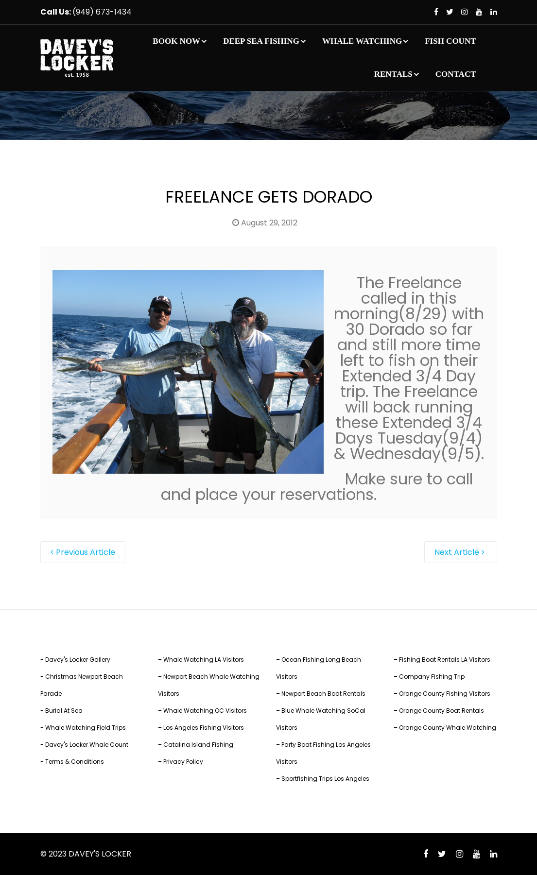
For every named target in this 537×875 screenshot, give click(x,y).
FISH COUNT (450, 41)
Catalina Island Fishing (198, 744)
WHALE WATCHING (362, 41)
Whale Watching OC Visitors (205, 710)
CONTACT (455, 74)
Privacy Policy (183, 761)
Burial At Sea (64, 710)
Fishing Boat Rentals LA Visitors (444, 659)
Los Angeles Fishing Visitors (203, 727)
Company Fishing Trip (432, 676)
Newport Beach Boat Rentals (323, 693)
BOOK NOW (176, 41)
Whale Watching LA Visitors (203, 659)
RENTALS (393, 74)
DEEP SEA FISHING (261, 41)
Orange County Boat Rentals (441, 710)
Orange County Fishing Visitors (444, 693)
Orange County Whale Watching (447, 727)
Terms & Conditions (74, 761)
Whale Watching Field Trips (85, 727)
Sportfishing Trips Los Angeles (325, 778)
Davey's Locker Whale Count (86, 744)
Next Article (456, 552)
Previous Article (85, 552)
